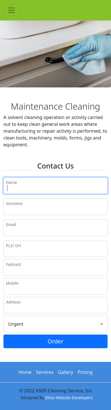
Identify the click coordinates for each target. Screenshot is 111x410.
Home (25, 372)
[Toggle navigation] (11, 10)
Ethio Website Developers (69, 397)
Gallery (65, 372)
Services (44, 372)
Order (55, 341)
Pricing (85, 372)
